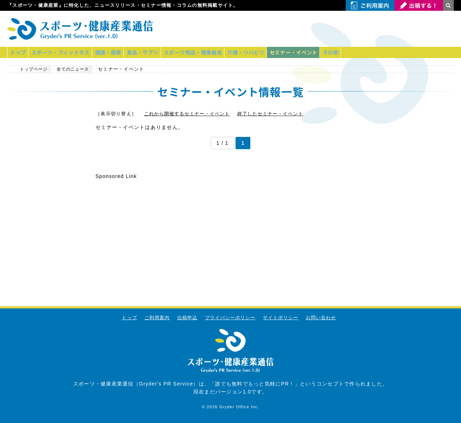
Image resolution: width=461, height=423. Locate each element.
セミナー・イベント (308, 52)
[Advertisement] (369, 29)
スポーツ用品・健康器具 (203, 52)
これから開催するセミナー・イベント (187, 113)
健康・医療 (113, 52)
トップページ (35, 68)
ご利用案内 (156, 317)
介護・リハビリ (258, 52)
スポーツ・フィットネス (64, 52)
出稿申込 (186, 317)
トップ (19, 52)
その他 (347, 52)
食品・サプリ (150, 52)
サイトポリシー (281, 317)
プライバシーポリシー (230, 317)
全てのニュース (80, 68)
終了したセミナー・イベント (272, 113)
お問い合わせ (322, 317)
